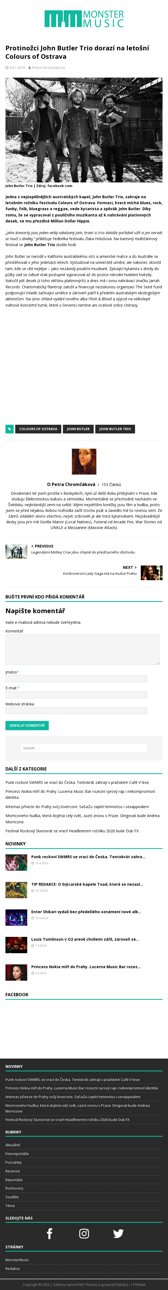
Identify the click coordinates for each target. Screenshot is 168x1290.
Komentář (14, 631)
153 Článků (111, 484)
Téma (10, 1205)
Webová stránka (19, 704)
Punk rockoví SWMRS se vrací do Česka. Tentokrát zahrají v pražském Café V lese (77, 782)
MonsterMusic (17, 1259)
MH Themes (88, 1284)
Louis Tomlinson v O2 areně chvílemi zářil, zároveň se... (85, 939)
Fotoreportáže (17, 1153)
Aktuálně (12, 1144)
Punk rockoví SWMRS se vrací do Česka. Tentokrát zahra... (88, 856)
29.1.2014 (17, 67)
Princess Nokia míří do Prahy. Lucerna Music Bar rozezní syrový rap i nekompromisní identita (81, 1088)
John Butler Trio (115, 429)
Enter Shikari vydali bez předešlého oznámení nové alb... (86, 911)
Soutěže (12, 1196)
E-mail (11, 687)
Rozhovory (14, 1188)
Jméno (11, 672)
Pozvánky (13, 1162)
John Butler (78, 429)
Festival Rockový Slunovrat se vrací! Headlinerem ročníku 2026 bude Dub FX (72, 830)
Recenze (12, 1171)
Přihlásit (139, 1284)
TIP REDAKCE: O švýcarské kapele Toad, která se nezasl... (87, 884)
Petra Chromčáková (48, 67)
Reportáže (14, 1179)
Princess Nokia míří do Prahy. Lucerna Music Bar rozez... (86, 966)
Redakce (12, 1268)
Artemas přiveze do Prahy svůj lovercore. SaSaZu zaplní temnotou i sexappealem (77, 806)
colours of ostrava (38, 429)
